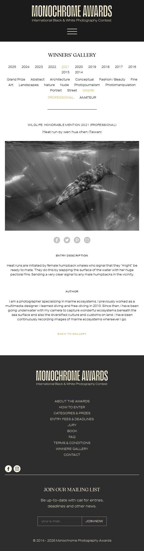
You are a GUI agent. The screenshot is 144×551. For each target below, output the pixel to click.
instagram (17, 468)
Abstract (37, 79)
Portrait (56, 90)
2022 (52, 67)
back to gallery (72, 333)
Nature (49, 85)
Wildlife (88, 90)
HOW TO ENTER (72, 407)
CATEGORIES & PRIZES (72, 413)
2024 (25, 67)
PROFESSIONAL (61, 97)
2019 (92, 67)
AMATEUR (88, 97)
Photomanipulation (120, 85)
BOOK (72, 431)
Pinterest (77, 240)
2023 (39, 67)
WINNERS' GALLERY (72, 449)
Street (72, 90)
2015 (65, 72)
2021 (65, 67)
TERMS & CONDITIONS (72, 443)
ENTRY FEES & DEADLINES (72, 419)
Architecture (60, 79)
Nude (64, 85)
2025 (12, 67)
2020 (79, 67)
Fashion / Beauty (112, 79)
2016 (132, 67)
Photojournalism (87, 85)
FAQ (72, 437)
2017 (119, 67)
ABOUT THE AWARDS (72, 401)
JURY (72, 425)
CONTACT (72, 455)
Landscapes (29, 85)
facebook (57, 240)
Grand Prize (16, 79)
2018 (105, 67)
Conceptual (84, 79)
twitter (67, 240)
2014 (79, 72)
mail (87, 240)
